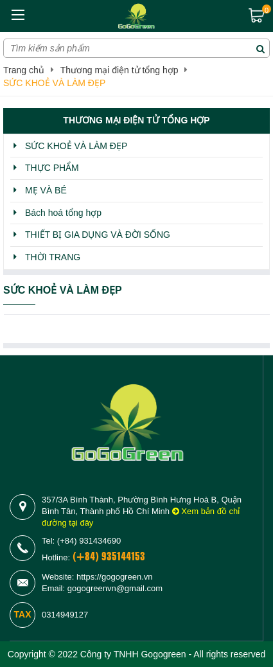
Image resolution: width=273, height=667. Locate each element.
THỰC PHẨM (52, 168)
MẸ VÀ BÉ (46, 190)
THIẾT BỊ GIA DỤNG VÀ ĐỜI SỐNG (97, 234)
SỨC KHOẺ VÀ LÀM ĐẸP (54, 83)
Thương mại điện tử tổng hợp (119, 70)
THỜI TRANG (52, 257)
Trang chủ (23, 70)
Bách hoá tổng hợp (63, 213)
